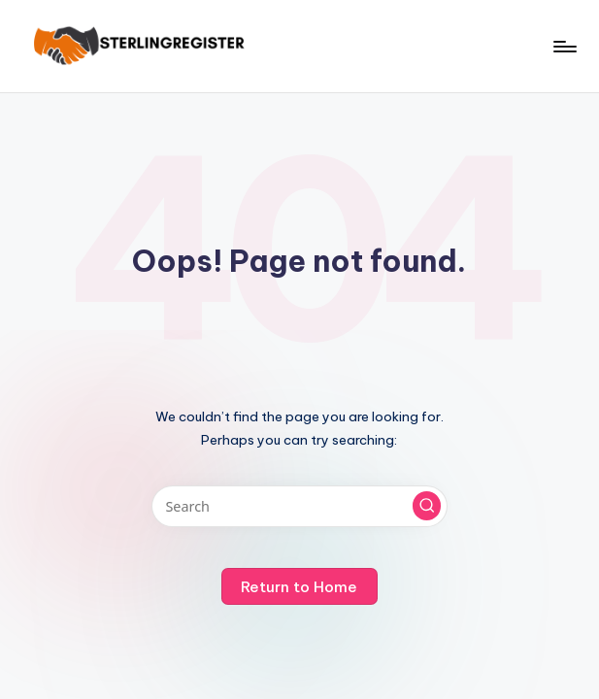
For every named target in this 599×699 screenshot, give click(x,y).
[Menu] (563, 46)
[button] (427, 505)
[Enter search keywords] (299, 506)
